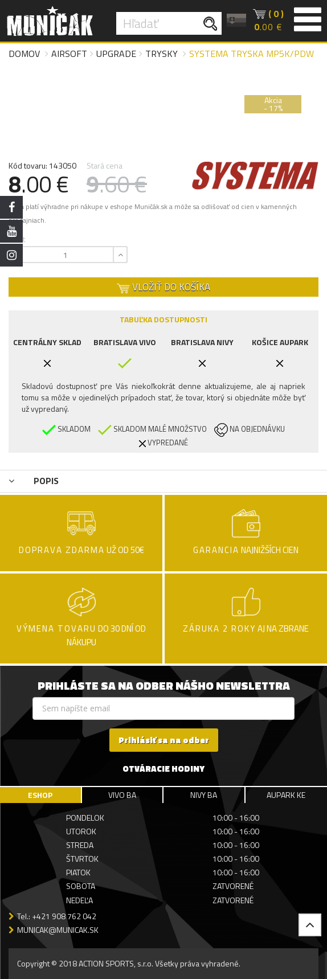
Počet (15, 239)
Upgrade (116, 53)
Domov (24, 53)
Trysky (161, 53)
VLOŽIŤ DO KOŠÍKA (163, 287)
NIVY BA (203, 795)
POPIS (34, 481)
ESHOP (40, 795)
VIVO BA (122, 795)
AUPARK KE (286, 795)
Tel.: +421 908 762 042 (56, 916)
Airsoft (69, 53)
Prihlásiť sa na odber (163, 740)
